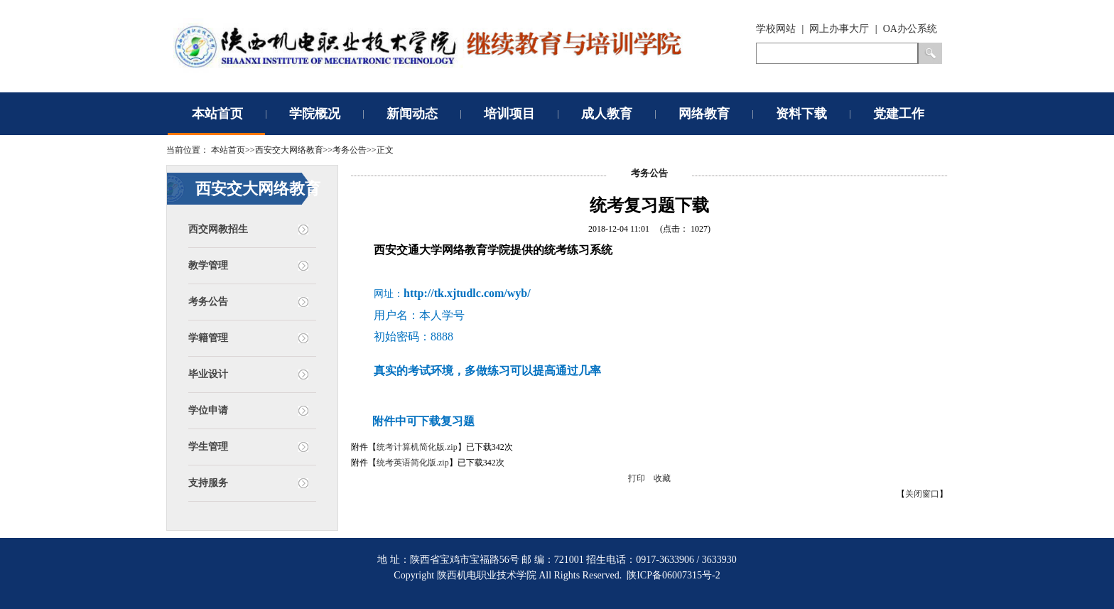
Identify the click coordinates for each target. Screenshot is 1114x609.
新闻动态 (412, 114)
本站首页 (217, 114)
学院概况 (314, 114)
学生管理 (208, 446)
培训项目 (509, 114)
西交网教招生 (218, 229)
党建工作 (898, 114)
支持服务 (208, 483)
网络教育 (704, 114)
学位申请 (208, 410)
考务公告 (208, 301)
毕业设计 (208, 374)
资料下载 (801, 114)
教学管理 (208, 265)
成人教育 (606, 114)
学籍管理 (208, 338)
